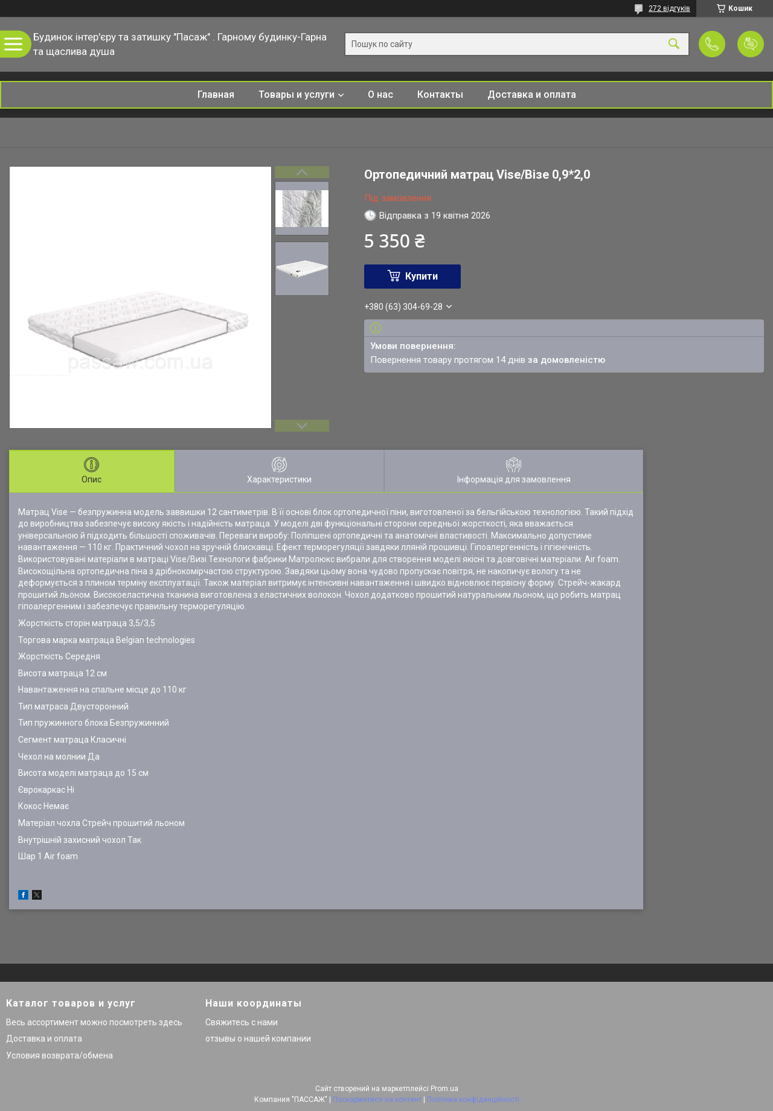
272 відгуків (669, 8)
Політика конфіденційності (473, 1099)
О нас (380, 94)
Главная (215, 94)
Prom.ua (444, 1088)
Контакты (440, 94)
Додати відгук (750, 44)
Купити (421, 276)
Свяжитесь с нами (241, 1022)
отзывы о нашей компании (258, 1038)
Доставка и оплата (531, 94)
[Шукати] (673, 44)
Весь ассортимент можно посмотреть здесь (94, 1022)
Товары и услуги (296, 94)
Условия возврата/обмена (59, 1055)
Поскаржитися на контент (377, 1099)
